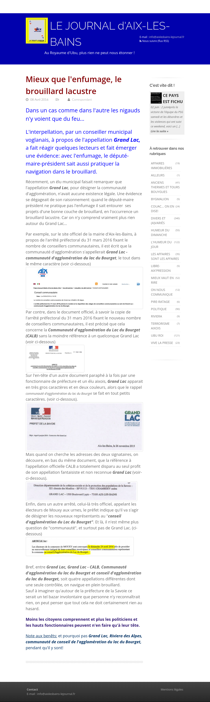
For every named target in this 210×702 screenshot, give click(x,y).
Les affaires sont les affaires (165, 256)
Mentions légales (172, 690)
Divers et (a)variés (165, 221)
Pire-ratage (165, 302)
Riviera (165, 317)
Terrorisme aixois (165, 326)
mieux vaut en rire (165, 280)
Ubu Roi (165, 336)
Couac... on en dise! (165, 209)
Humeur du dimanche (165, 232)
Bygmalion (165, 199)
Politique (165, 309)
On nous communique (165, 292)
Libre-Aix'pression (165, 268)
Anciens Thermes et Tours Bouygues (165, 187)
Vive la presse (165, 343)
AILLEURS (165, 176)
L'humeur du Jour (165, 244)
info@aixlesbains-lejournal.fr (166, 37)
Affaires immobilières (165, 166)
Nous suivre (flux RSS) (154, 41)
